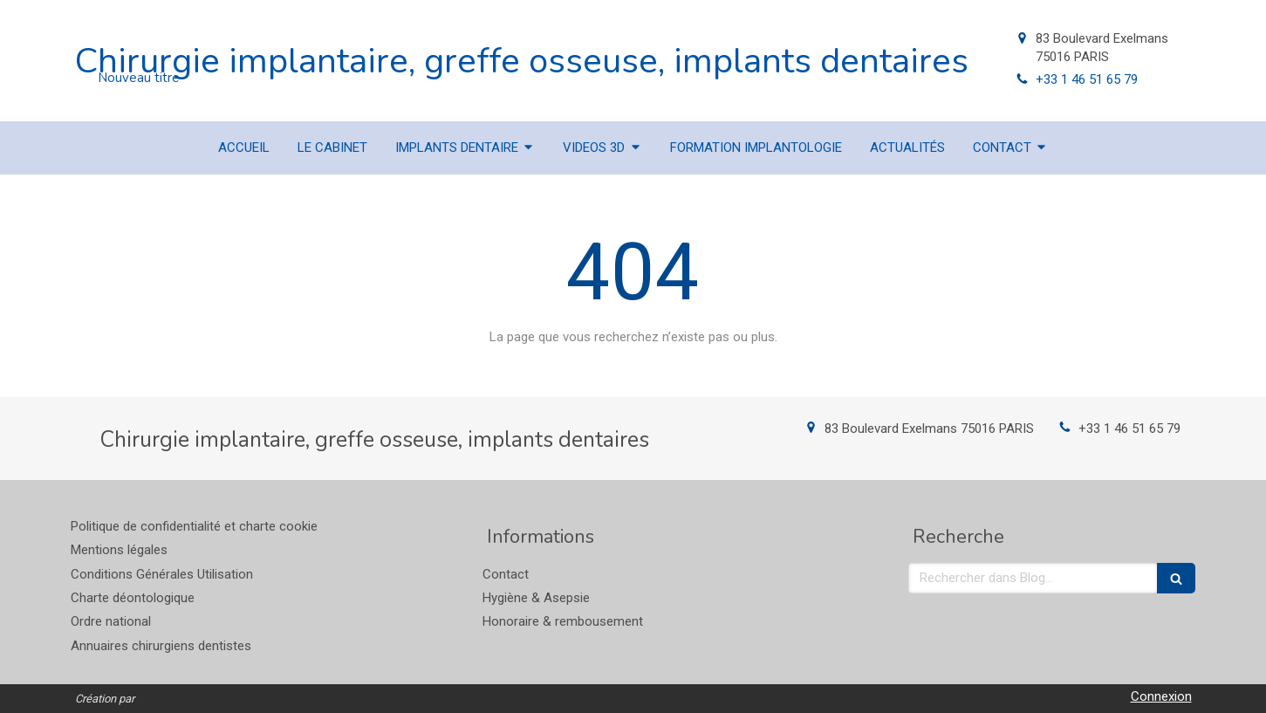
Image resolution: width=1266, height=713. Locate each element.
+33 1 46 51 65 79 (1087, 79)
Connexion (1161, 696)
